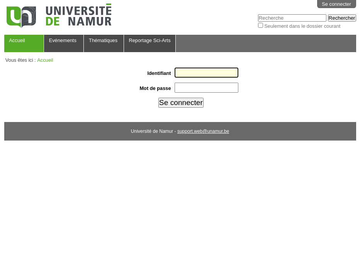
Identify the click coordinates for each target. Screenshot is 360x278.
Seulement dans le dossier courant (302, 26)
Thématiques (103, 40)
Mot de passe (155, 88)
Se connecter (336, 4)
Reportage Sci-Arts (149, 40)
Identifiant (159, 73)
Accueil (17, 40)
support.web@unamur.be (203, 131)
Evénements (62, 40)
